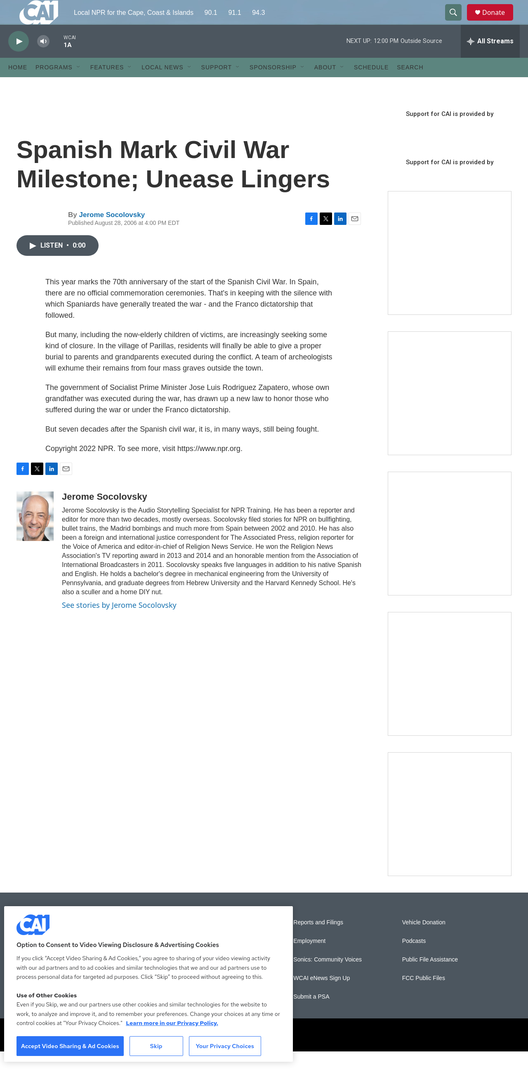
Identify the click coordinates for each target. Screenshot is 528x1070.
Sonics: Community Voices (327, 978)
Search (410, 86)
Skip (156, 1046)
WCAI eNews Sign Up (321, 997)
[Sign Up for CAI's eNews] (449, 411)
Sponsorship (273, 86)
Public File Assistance (430, 978)
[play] (18, 60)
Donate (499, 21)
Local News (162, 86)
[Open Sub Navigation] (78, 86)
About (325, 86)
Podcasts (414, 960)
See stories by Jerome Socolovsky (119, 623)
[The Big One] (449, 552)
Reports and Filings (318, 941)
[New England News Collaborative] (449, 832)
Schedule (371, 86)
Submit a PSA (311, 1015)
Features (107, 86)
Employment (309, 960)
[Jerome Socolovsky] (35, 535)
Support (216, 86)
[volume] (43, 60)
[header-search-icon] (457, 22)
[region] (148, 984)
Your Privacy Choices (225, 1046)
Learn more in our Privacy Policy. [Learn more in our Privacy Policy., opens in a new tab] (172, 1023)
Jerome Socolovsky (112, 233)
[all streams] (490, 59)
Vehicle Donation (424, 941)
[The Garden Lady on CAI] (449, 271)
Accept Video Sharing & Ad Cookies (70, 1046)
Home (17, 86)
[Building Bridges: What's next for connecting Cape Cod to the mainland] (449, 692)
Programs (54, 86)
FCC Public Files (423, 997)
